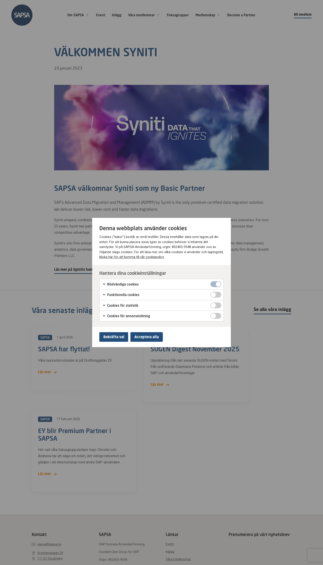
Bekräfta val (114, 337)
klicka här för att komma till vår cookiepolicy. (131, 256)
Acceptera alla (149, 337)
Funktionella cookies (120, 294)
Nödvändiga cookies (120, 283)
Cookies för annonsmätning (126, 315)
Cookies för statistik (120, 305)
